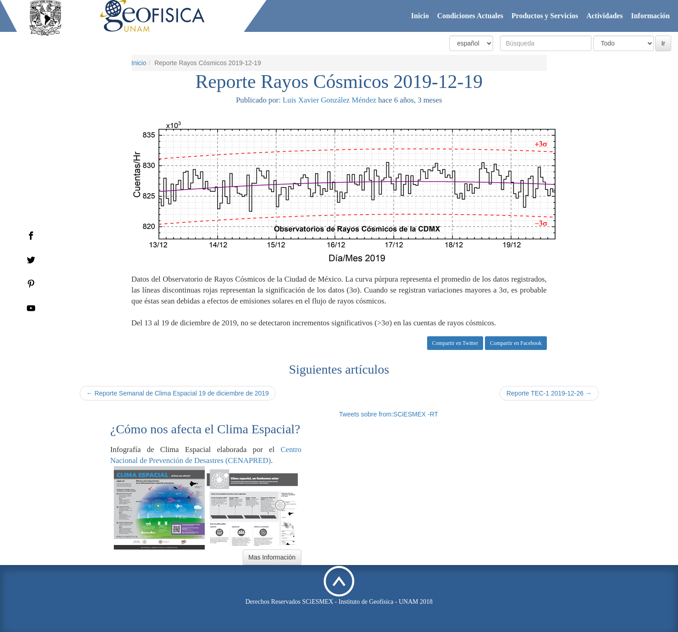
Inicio (420, 16)
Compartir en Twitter (455, 343)
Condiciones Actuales (470, 16)
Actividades (604, 16)
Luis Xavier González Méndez (329, 100)
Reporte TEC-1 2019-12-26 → (548, 393)
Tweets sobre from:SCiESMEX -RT (388, 414)
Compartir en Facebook (515, 343)
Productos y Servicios (544, 16)
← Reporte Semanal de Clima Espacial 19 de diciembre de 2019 (178, 393)
